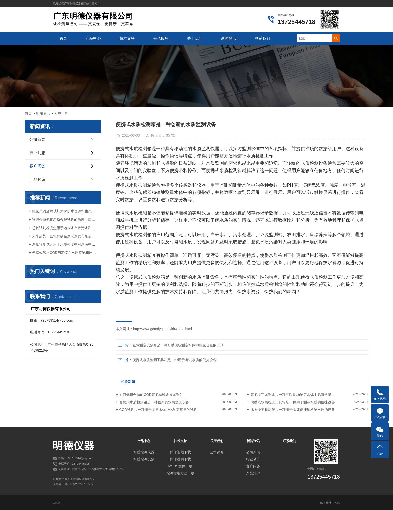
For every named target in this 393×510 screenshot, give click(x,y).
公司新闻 (37, 139)
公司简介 (217, 452)
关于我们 (194, 38)
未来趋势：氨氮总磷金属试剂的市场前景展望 (64, 236)
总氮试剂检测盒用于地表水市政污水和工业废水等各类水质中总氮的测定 (64, 228)
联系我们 (262, 38)
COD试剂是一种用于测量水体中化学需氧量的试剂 (158, 410)
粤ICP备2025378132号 (79, 484)
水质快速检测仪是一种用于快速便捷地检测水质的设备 (293, 410)
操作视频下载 (180, 452)
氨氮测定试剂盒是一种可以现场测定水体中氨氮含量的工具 (178, 345)
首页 (63, 38)
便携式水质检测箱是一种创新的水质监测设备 (154, 402)
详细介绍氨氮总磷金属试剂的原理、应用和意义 (64, 220)
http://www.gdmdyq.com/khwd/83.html (162, 329)
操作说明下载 (180, 459)
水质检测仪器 (143, 452)
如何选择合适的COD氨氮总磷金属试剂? (150, 395)
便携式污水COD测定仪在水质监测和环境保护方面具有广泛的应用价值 (64, 253)
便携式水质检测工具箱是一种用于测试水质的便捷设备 (174, 360)
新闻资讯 (228, 38)
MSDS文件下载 (180, 466)
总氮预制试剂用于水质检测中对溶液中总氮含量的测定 (64, 244)
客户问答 (61, 113)
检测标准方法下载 (180, 473)
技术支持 (127, 38)
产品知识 (37, 179)
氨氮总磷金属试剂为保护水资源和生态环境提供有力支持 (64, 211)
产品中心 (93, 38)
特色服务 (160, 38)
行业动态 (37, 153)
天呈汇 (336, 502)
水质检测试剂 (143, 459)
